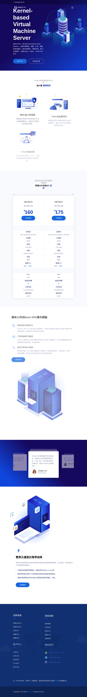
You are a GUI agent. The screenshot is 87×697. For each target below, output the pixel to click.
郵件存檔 (16, 671)
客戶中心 (20, 62)
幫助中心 (48, 635)
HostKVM (30, 695)
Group (59, 661)
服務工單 (48, 639)
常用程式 (48, 631)
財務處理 (16, 663)
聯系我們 (15, 359)
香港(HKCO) (17, 630)
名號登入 (16, 656)
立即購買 (28, 218)
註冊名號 (16, 660)
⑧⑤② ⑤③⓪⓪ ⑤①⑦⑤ (57, 656)
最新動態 (48, 628)
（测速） (30, 266)
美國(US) (16, 638)
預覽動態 (23, 588)
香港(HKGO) (17, 627)
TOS (57, 684)
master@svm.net (18, 2)
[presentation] (14, 194)
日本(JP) (16, 634)
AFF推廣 (16, 667)
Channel (52, 661)
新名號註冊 (36, 62)
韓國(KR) (16, 641)
